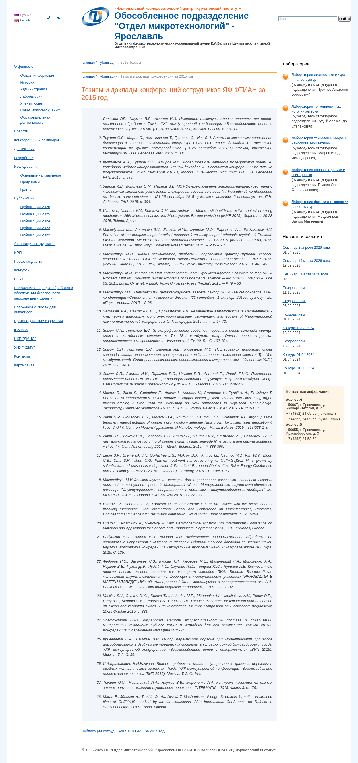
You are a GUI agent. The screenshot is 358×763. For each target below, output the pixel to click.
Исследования (26, 166)
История (27, 82)
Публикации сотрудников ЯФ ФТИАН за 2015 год (123, 731)
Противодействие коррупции (38, 321)
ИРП (18, 252)
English (25, 20)
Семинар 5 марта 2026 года (305, 274)
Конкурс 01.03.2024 (298, 368)
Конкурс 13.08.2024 (298, 328)
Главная (88, 63)
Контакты (22, 356)
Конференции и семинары (36, 140)
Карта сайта (24, 365)
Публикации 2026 (35, 207)
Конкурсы (22, 270)
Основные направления (40, 175)
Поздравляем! (294, 288)
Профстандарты (28, 261)
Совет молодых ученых (40, 110)
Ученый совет (32, 103)
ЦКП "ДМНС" (25, 339)
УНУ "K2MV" (24, 347)
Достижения (24, 149)
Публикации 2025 (35, 214)
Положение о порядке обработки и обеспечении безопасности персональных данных (43, 293)
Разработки (24, 158)
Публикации (108, 63)
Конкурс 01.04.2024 (298, 355)
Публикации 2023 (35, 228)
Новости (21, 131)
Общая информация (37, 75)
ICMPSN (21, 330)
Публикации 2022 (35, 235)
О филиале (24, 66)
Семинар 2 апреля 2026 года (306, 248)
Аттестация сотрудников (35, 244)
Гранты (26, 189)
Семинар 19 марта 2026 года (306, 261)
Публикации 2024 (35, 221)
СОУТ (19, 279)
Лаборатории (31, 96)
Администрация (33, 89)
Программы (30, 182)
